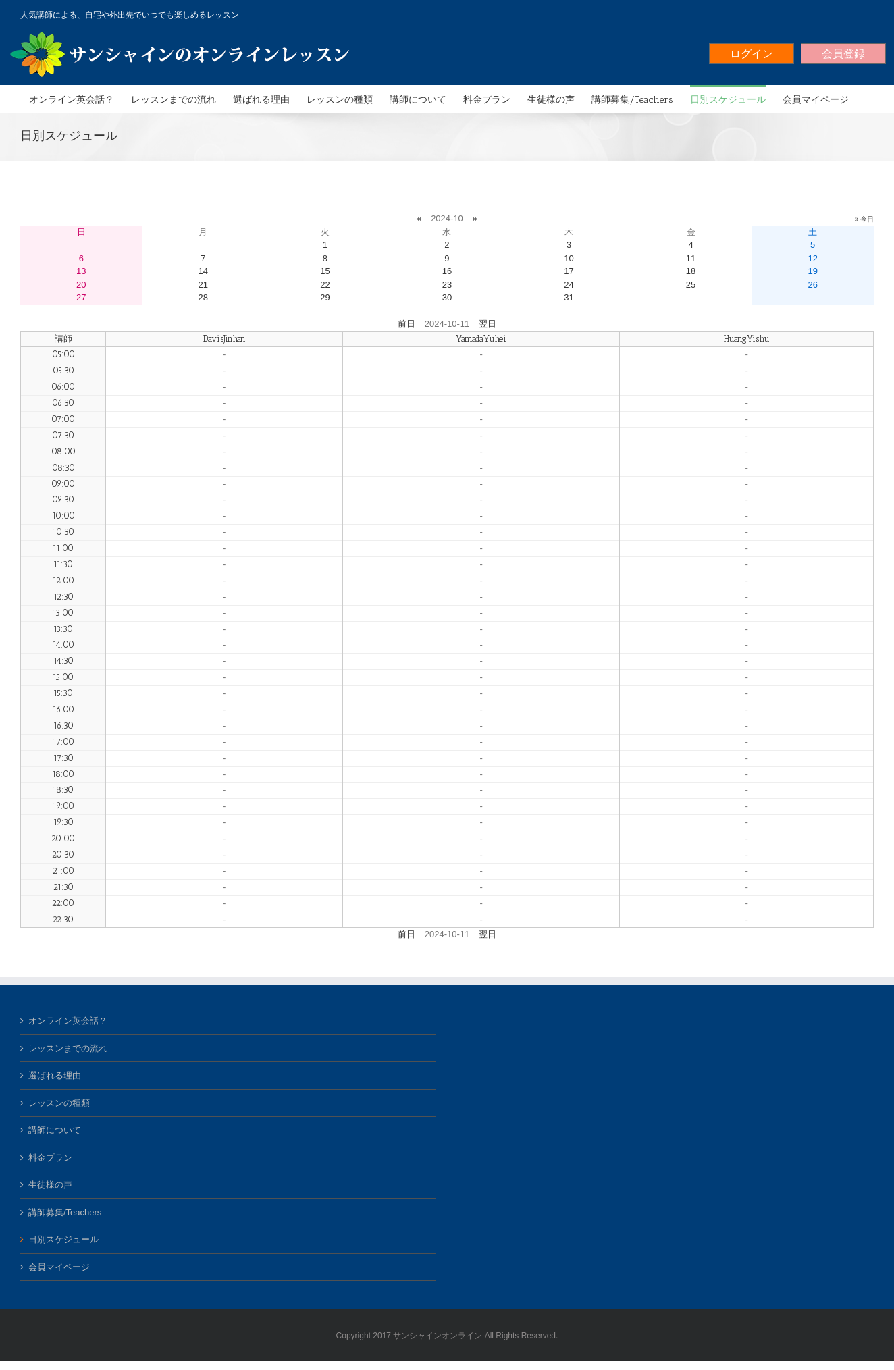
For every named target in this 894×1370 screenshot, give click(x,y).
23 (447, 285)
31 (568, 297)
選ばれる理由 (54, 1075)
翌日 (487, 324)
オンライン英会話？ (67, 1021)
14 (203, 271)
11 (690, 258)
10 (568, 258)
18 (690, 271)
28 (203, 297)
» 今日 (864, 219)
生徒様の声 (50, 1185)
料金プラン (50, 1158)
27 (81, 297)
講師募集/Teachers (64, 1212)
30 (447, 297)
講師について (54, 1130)
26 (812, 285)
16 (447, 271)
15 (325, 271)
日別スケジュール (63, 1239)
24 (568, 285)
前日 (406, 324)
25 (690, 285)
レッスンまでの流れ (67, 1048)
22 (325, 285)
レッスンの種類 (59, 1103)
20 (81, 285)
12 (812, 258)
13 (81, 271)
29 (325, 297)
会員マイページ (59, 1267)
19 (812, 271)
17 (568, 271)
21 (203, 285)
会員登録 (843, 53)
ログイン (751, 53)
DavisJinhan (224, 339)
